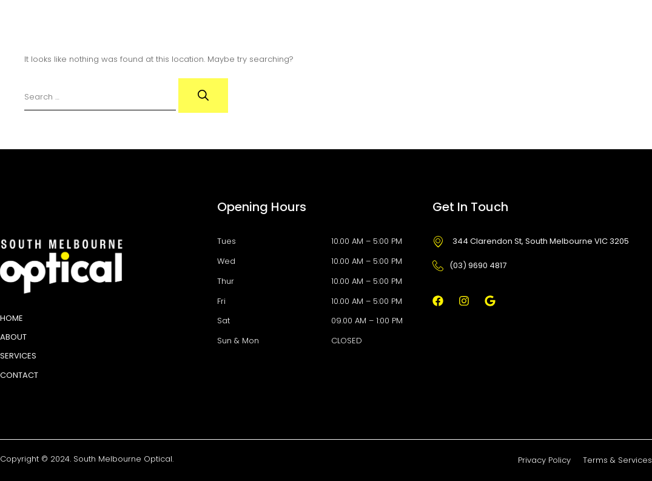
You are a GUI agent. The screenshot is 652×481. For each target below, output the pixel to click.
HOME (11, 318)
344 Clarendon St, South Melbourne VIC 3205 (530, 241)
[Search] (203, 95)
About (13, 337)
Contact (19, 375)
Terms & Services (617, 460)
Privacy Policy (544, 460)
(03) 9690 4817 (469, 265)
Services (18, 356)
